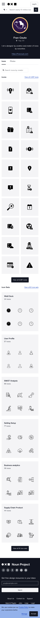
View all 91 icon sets (31, 287)
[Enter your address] (20, 583)
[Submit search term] (36, 10)
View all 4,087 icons (32, 77)
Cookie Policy (23, 607)
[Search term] (21, 10)
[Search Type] (5, 10)
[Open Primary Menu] (3, 4)
